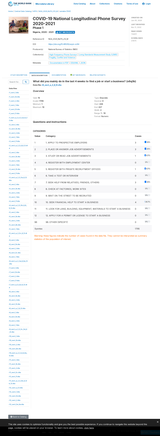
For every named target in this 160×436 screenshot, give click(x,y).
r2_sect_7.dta (14, 137)
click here (89, 428)
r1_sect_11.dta (14, 113)
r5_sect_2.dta (14, 220)
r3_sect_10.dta (14, 169)
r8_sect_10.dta (14, 304)
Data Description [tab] (39, 75)
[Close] (158, 421)
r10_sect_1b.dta (15, 340)
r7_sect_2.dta (14, 276)
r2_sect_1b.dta (14, 128)
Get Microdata (65, 32)
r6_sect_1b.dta (14, 244)
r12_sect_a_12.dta (16, 387)
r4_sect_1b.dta (14, 188)
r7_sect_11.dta (14, 280)
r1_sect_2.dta (14, 100)
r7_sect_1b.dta (14, 272)
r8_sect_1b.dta (14, 295)
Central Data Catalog (23, 11)
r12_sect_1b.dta (15, 396)
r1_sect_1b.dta (14, 96)
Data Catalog (80, 4)
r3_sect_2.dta (14, 160)
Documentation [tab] (59, 75)
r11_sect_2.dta (14, 368)
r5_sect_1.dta (14, 212)
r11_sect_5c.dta (15, 372)
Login (146, 4)
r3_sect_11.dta (14, 173)
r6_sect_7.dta (14, 256)
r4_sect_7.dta (14, 196)
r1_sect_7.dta (14, 105)
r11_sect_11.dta (14, 376)
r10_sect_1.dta (14, 336)
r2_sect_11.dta (14, 141)
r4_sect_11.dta (14, 201)
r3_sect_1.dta (14, 152)
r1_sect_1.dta (14, 92)
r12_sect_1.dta (14, 391)
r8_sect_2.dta (14, 300)
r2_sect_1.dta (14, 124)
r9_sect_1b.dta (14, 316)
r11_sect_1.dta (14, 359)
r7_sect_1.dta (14, 267)
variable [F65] (65, 11)
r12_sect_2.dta (14, 400)
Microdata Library (44, 4)
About (92, 4)
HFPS (35, 11)
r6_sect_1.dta (14, 240)
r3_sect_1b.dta (14, 156)
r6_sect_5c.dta (14, 252)
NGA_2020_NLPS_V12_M (48, 11)
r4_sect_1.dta (14, 184)
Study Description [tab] (18, 75)
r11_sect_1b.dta (14, 364)
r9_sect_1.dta (14, 312)
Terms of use (132, 4)
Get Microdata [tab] (77, 74)
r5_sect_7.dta (14, 229)
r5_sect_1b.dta (14, 216)
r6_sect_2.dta (14, 248)
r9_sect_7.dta (14, 325)
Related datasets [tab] (97, 75)
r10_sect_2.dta (14, 344)
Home (10, 11)
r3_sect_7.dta (14, 165)
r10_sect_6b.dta (15, 348)
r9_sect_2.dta (14, 320)
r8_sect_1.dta (14, 291)
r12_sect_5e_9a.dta (16, 404)
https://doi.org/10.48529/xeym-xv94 (63, 44)
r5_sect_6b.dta (15, 224)
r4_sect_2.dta (14, 192)
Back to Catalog (18, 416)
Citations (118, 4)
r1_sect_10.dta (14, 109)
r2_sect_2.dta (14, 132)
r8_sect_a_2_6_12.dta (17, 308)
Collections (104, 4)
